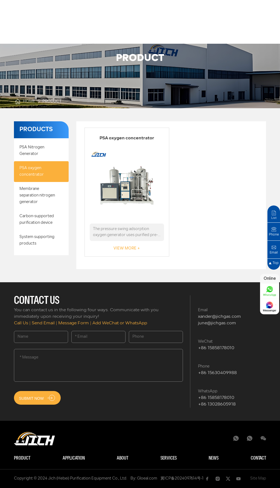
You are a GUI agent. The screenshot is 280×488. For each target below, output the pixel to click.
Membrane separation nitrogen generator (37, 195)
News (213, 458)
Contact (258, 458)
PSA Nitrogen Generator (31, 150)
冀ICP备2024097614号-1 (182, 479)
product (52, 101)
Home (24, 101)
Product (22, 458)
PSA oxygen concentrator (31, 171)
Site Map (258, 479)
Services (169, 458)
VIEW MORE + (126, 248)
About (122, 458)
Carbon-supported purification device (36, 219)
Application (74, 458)
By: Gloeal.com (143, 479)
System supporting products (36, 240)
